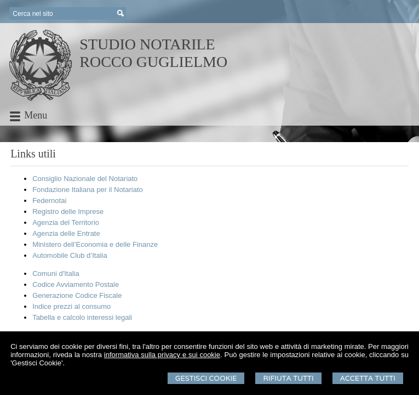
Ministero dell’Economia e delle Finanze (95, 244)
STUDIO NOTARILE (147, 44)
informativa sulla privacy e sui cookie (162, 355)
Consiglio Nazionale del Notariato (84, 178)
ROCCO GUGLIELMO (153, 61)
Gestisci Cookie (206, 378)
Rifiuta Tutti (288, 378)
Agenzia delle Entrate (66, 233)
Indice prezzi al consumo (71, 306)
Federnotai (49, 200)
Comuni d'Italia (55, 273)
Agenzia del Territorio (65, 222)
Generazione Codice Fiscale (77, 295)
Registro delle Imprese (68, 211)
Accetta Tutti (367, 378)
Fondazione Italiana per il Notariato (87, 189)
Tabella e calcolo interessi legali (82, 317)
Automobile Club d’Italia (69, 255)
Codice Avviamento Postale (75, 284)
